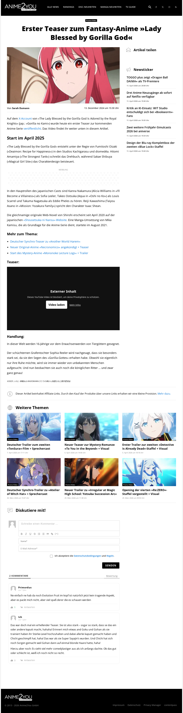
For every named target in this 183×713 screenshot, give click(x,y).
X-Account (25, 118)
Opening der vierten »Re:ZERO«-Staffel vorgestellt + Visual (144, 492)
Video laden (56, 305)
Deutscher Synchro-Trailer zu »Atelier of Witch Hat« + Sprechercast (33, 492)
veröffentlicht (32, 128)
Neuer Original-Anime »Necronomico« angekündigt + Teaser (49, 247)
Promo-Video (91, 20)
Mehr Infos (75, 304)
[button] (150, 7)
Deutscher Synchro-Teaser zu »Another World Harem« (45, 241)
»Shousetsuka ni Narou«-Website (45, 220)
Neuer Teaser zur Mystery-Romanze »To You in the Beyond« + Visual (90, 446)
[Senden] (110, 565)
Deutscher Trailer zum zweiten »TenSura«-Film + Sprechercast (28, 446)
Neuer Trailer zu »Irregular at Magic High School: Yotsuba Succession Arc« (91, 492)
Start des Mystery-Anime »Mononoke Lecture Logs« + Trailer (49, 253)
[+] (56, 534)
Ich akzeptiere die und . (84, 555)
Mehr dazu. (164, 393)
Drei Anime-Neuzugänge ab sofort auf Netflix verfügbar (149, 94)
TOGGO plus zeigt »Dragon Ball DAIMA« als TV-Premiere (147, 79)
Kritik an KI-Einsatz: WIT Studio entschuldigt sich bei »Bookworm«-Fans (150, 112)
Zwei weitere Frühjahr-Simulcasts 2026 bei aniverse (149, 129)
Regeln (110, 555)
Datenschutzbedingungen (87, 555)
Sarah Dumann (20, 108)
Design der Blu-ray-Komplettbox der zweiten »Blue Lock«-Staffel (151, 144)
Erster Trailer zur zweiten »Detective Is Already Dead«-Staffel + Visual (148, 446)
